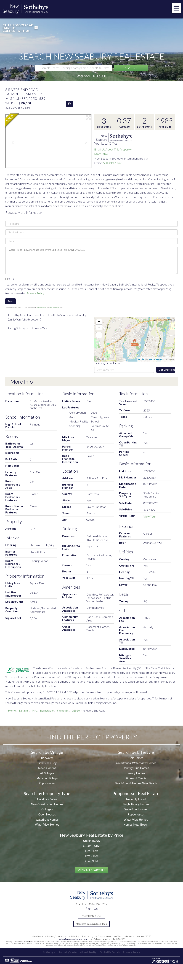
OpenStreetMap (155, 359)
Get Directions (167, 369)
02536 (76, 710)
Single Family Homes (136, 804)
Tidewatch (47, 758)
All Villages (47, 773)
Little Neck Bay (47, 763)
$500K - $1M (91, 845)
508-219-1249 (24, 25)
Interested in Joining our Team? (91, 923)
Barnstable (47, 710)
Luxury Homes (136, 773)
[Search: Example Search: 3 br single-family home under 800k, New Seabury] (73, 68)
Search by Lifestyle (136, 752)
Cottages (47, 809)
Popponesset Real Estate (136, 793)
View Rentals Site (91, 915)
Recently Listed (136, 799)
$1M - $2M (91, 850)
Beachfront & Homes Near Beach (136, 783)
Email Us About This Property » (113, 149)
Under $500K (91, 840)
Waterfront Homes (47, 819)
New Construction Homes (47, 804)
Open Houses (47, 814)
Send (10, 301)
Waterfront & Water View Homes (135, 763)
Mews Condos (47, 768)
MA (34, 710)
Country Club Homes (136, 768)
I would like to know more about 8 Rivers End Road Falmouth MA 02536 (91, 260)
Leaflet (141, 359)
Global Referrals (110, 952)
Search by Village (47, 752)
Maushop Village (47, 778)
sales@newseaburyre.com (73, 939)
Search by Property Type (47, 793)
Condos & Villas (47, 799)
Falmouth (62, 710)
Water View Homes (47, 824)
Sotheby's (47, 952)
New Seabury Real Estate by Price (91, 835)
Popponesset (47, 783)
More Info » (101, 153)
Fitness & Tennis (136, 778)
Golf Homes (135, 758)
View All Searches (91, 870)
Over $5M (91, 861)
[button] (131, 68)
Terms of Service (54, 307)
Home (12, 710)
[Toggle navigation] (176, 8)
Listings (23, 710)
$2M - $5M (91, 856)
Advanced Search (93, 75)
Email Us (9, 27)
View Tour (149, 516)
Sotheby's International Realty (77, 952)
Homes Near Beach (135, 824)
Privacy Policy (35, 293)
